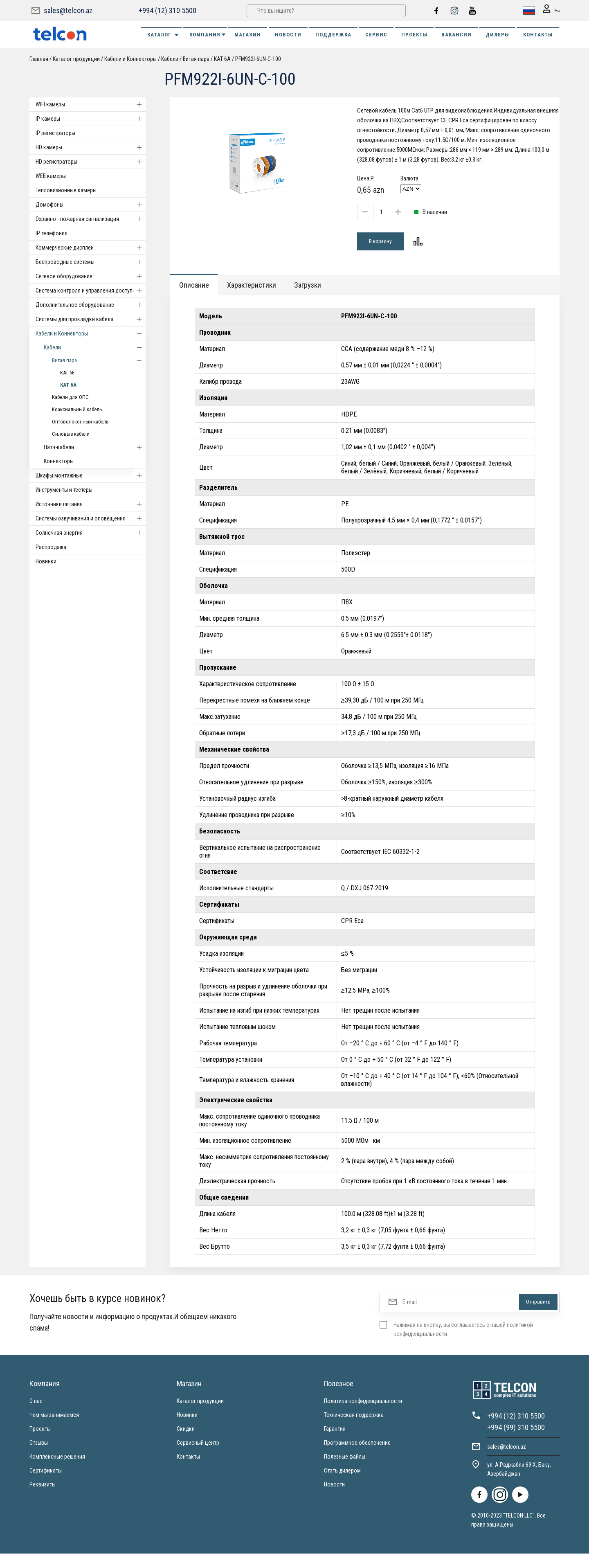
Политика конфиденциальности (363, 1403)
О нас (36, 1403)
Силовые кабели (71, 434)
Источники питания (91, 504)
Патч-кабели (95, 447)
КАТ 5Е (67, 372)
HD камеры (91, 147)
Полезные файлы (344, 1459)
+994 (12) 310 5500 (167, 10)
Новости (334, 1487)
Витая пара (196, 59)
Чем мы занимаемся (54, 1417)
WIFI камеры (91, 104)
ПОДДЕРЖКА (333, 35)
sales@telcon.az (68, 10)
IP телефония (51, 233)
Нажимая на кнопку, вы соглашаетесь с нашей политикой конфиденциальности (463, 1332)
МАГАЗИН (247, 35)
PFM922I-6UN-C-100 (258, 59)
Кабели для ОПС (70, 397)
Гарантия (335, 1431)
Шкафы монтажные (91, 475)
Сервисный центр (198, 1445)
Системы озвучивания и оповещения (91, 518)
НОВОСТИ (288, 35)
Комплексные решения (57, 1459)
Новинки (46, 561)
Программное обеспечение (357, 1445)
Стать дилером (342, 1473)
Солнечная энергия (91, 533)
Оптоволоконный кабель (80, 422)
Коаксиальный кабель (77, 409)
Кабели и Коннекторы (130, 59)
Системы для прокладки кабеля (91, 319)
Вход (547, 11)
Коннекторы (59, 461)
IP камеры (91, 119)
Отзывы (38, 1445)
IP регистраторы (55, 133)
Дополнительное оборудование (91, 305)
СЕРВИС (376, 35)
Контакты (188, 1459)
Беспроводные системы (91, 262)
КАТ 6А (222, 59)
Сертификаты (45, 1473)
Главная (38, 59)
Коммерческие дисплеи (91, 247)
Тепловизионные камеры (66, 190)
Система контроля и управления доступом (91, 290)
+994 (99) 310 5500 (516, 1429)
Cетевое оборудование (91, 276)
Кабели (169, 59)
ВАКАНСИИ (456, 35)
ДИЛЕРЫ (497, 35)
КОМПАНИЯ (208, 35)
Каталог (163, 35)
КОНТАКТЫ (538, 35)
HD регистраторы (91, 162)
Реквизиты (42, 1487)
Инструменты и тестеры (64, 489)
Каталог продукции (76, 59)
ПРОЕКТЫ (414, 35)
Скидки (186, 1431)
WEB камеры (51, 176)
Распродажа (51, 547)
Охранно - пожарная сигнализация (91, 219)
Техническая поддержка (354, 1417)
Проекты (40, 1431)
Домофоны (91, 205)
